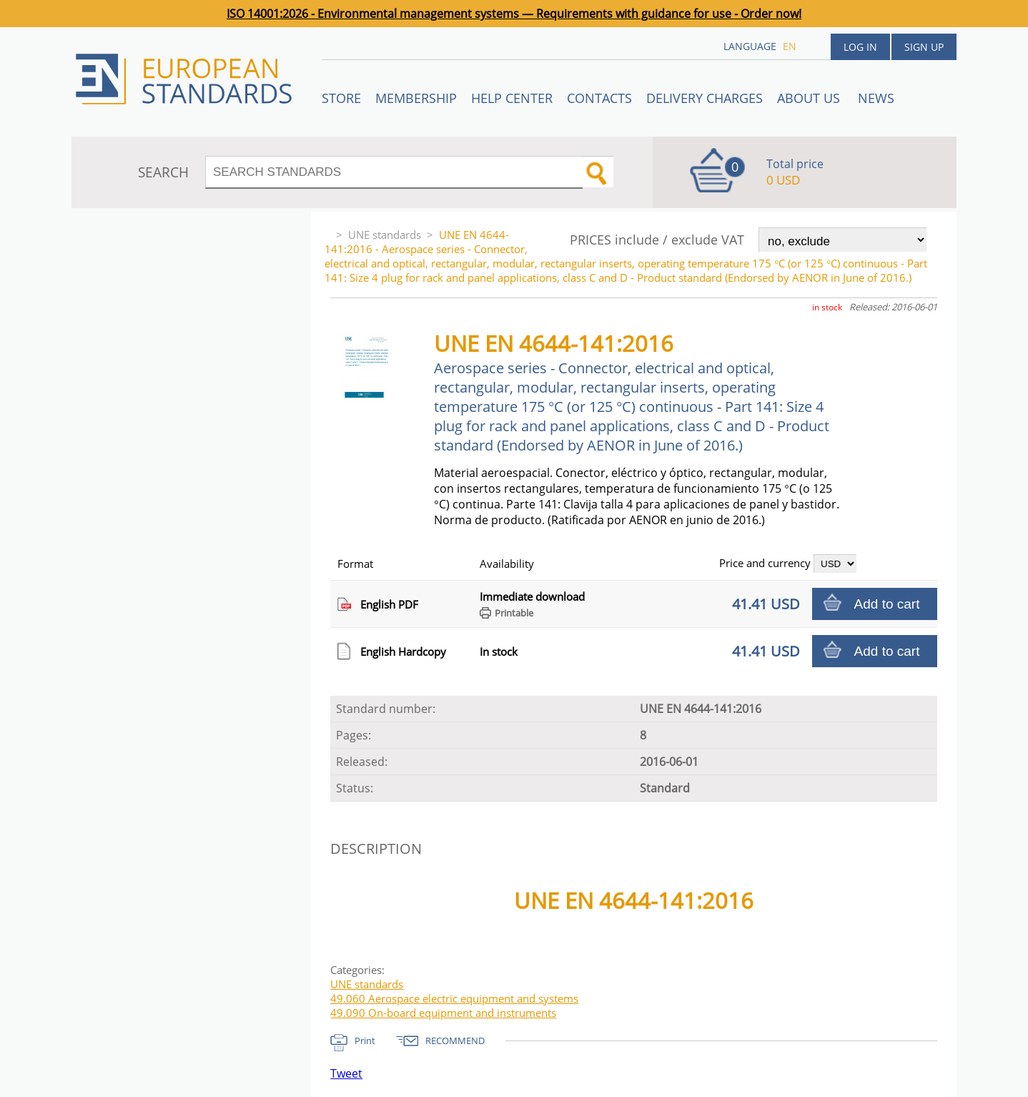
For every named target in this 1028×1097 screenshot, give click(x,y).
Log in (860, 47)
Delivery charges (704, 98)
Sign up (924, 47)
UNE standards (384, 234)
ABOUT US (810, 98)
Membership (416, 98)
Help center (512, 98)
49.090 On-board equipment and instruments (443, 1012)
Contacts (599, 98)
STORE (341, 98)
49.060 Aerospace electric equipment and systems (454, 998)
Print (365, 1040)
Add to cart (887, 603)
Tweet (346, 1073)
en (789, 46)
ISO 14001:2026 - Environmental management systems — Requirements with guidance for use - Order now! (514, 13)
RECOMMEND (455, 1040)
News (876, 98)
